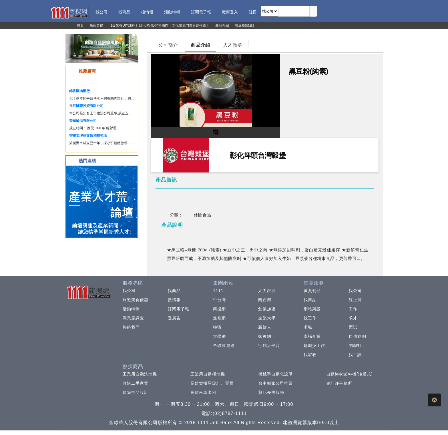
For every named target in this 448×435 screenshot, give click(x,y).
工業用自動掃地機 (207, 374)
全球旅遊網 (224, 345)
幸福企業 (312, 336)
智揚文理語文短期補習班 (88, 136)
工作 (353, 309)
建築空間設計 (136, 392)
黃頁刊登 (312, 290)
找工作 (310, 318)
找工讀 (355, 354)
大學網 (219, 336)
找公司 (129, 290)
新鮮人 (264, 327)
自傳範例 (357, 336)
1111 (218, 290)
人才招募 (232, 45)
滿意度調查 (133, 318)
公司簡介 (168, 45)
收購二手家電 (136, 383)
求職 (308, 327)
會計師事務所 (339, 383)
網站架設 (312, 309)
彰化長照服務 (271, 392)
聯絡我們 (131, 327)
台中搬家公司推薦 (275, 383)
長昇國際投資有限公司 (86, 106)
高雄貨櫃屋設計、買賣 (212, 383)
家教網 (264, 336)
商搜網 (219, 309)
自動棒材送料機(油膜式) (349, 374)
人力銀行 (266, 290)
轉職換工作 (314, 345)
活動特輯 (131, 309)
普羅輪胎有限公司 (83, 121)
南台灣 (264, 299)
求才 (353, 318)
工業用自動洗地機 (140, 374)
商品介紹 (200, 45)
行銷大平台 (269, 345)
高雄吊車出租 (203, 392)
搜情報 (174, 299)
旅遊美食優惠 (136, 299)
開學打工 (357, 345)
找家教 (310, 354)
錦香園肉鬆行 (79, 91)
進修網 (219, 318)
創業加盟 (266, 309)
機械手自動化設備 (275, 374)
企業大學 (266, 318)
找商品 (174, 290)
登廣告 (174, 318)
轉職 (217, 327)
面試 (353, 327)
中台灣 (219, 299)
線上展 (355, 299)
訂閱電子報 (179, 309)
